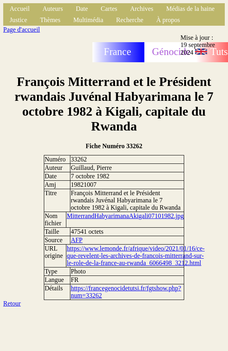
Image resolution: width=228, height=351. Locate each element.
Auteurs (53, 8)
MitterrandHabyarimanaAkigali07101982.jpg (125, 215)
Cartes (109, 8)
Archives (141, 8)
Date (82, 8)
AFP (76, 240)
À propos (168, 19)
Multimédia (88, 19)
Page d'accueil (21, 29)
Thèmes (50, 19)
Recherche (130, 19)
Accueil (20, 8)
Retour (12, 303)
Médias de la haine (190, 8)
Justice (18, 19)
